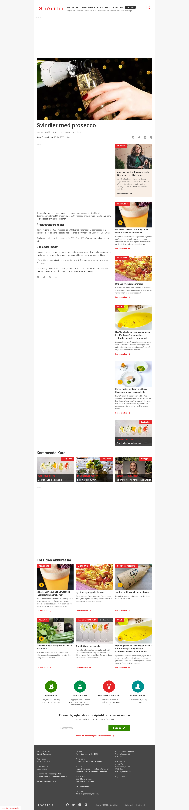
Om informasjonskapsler (47, 781)
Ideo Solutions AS (138, 805)
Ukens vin (79, 11)
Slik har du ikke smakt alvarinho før (132, 592)
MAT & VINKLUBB (114, 7)
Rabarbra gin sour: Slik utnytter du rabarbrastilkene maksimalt (131, 231)
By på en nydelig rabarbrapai (129, 284)
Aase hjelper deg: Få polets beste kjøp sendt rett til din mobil (133, 173)
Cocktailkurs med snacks (88, 646)
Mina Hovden (42, 769)
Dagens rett (71, 11)
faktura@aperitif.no (123, 772)
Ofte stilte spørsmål (84, 786)
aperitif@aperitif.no (84, 779)
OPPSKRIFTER (88, 7)
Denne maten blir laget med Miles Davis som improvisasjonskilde (131, 390)
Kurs (100, 7)
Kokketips (128, 11)
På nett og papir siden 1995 (87, 754)
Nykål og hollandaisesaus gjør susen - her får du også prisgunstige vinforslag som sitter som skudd (133, 335)
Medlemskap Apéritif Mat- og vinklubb (91, 771)
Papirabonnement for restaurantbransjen (92, 769)
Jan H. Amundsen (44, 761)
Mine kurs (120, 11)
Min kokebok (111, 11)
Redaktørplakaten (60, 776)
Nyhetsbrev (101, 11)
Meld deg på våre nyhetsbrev (87, 794)
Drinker (86, 11)
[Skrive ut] (151, 137)
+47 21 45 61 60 (88, 781)
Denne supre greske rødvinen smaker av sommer (55, 647)
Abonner (130, 7)
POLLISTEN (72, 7)
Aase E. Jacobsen (45, 137)
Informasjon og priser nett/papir (89, 761)
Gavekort (93, 11)
